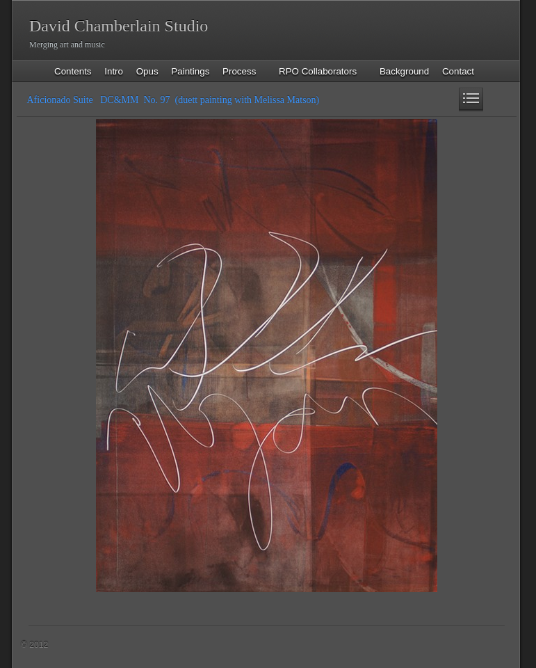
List (471, 100)
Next (495, 100)
